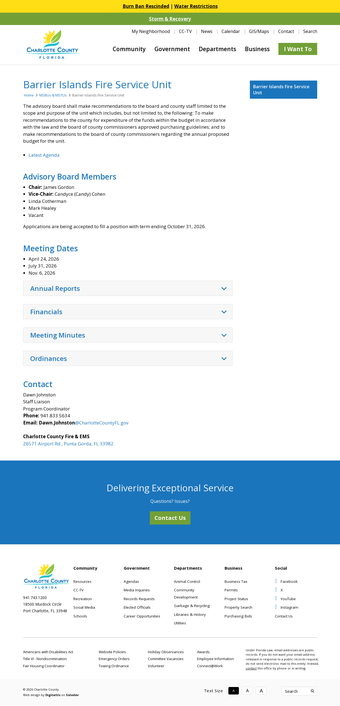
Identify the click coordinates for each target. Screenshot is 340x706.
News (206, 31)
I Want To (298, 49)
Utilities (180, 622)
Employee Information (215, 658)
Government (172, 49)
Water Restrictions (196, 6)
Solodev (72, 695)
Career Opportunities (142, 616)
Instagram (286, 607)
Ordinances (128, 358)
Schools (80, 616)
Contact (286, 31)
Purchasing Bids (238, 616)
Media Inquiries (137, 590)
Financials (128, 312)
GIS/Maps (259, 31)
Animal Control (187, 581)
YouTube (285, 598)
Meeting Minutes (128, 335)
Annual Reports (128, 288)
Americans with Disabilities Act (48, 651)
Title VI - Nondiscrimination (45, 658)
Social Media (84, 607)
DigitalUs (52, 695)
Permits (231, 590)
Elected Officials (137, 607)
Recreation (82, 598)
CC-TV (185, 31)
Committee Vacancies (166, 658)
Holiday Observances (166, 651)
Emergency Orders (114, 658)
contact (251, 668)
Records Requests (139, 598)
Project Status (236, 598)
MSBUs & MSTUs (53, 95)
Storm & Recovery (170, 19)
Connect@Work (210, 665)
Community (129, 49)
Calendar (231, 31)
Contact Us (170, 518)
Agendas (131, 581)
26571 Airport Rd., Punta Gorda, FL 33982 (68, 443)
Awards (203, 651)
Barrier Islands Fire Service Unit (281, 90)
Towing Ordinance (114, 665)
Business (257, 49)
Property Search (238, 607)
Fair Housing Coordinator (44, 665)
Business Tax (236, 581)
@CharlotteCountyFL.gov (101, 423)
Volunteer (156, 665)
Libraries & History (190, 614)
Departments (217, 49)
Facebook (286, 581)
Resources (82, 581)
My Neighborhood (151, 31)
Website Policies (112, 651)
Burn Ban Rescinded (146, 6)
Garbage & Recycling (192, 605)
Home (29, 95)
